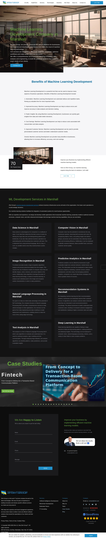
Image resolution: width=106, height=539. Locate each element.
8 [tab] (51, 404)
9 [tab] (53, 404)
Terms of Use (12, 521)
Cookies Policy (21, 521)
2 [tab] (35, 404)
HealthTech (34, 2)
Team (63, 506)
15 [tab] (69, 404)
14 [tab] (66, 404)
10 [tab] (56, 404)
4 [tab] (40, 404)
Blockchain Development (46, 503)
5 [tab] (43, 404)
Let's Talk (97, 2)
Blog (63, 511)
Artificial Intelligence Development (49, 501)
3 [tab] (38, 404)
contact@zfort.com (72, 453)
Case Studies (66, 509)
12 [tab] (61, 404)
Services (42, 498)
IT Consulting (43, 509)
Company (65, 498)
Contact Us (83, 2)
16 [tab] (71, 404)
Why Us (64, 503)
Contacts (85, 498)
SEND (45, 468)
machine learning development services (27, 205)
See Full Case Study (8, 391)
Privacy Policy (47, 536)
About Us (65, 501)
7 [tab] (48, 404)
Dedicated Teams (44, 506)
